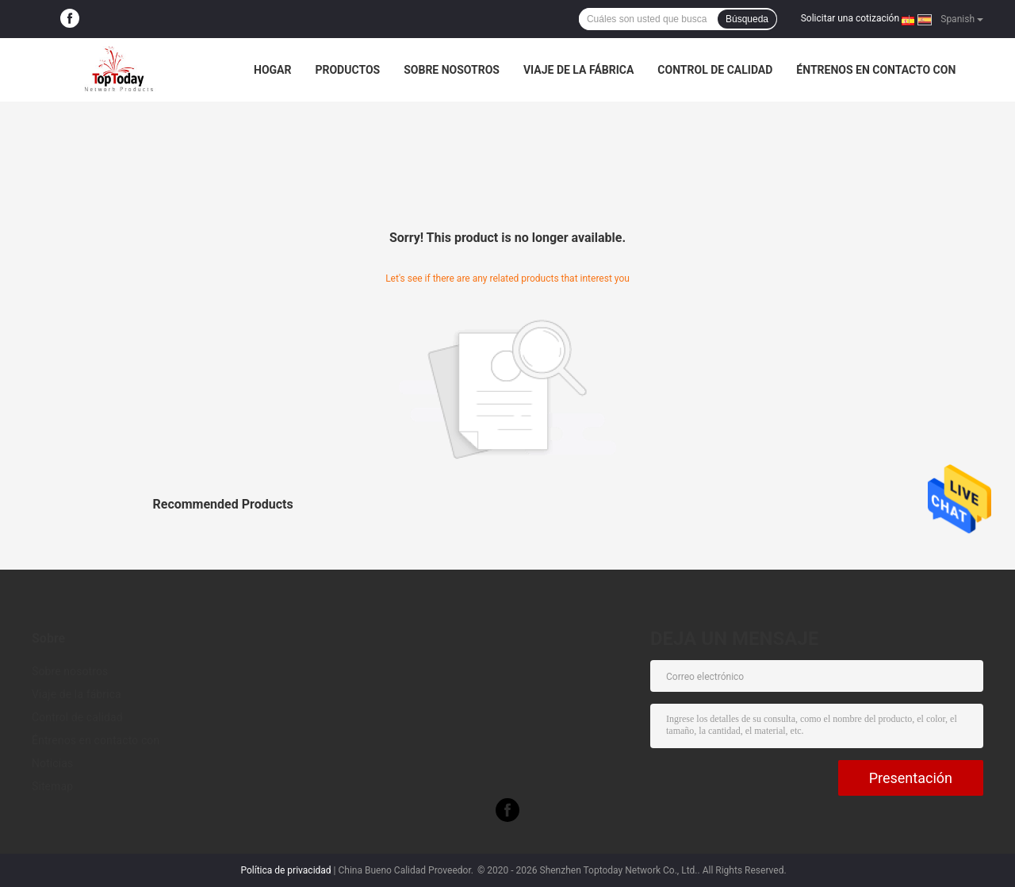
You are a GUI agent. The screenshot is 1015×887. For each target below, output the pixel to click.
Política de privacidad (285, 870)
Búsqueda (747, 19)
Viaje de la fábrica (578, 69)
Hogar (272, 69)
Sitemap (52, 786)
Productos (347, 69)
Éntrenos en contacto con (876, 69)
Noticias (52, 763)
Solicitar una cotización (850, 18)
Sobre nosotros (452, 69)
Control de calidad (714, 69)
